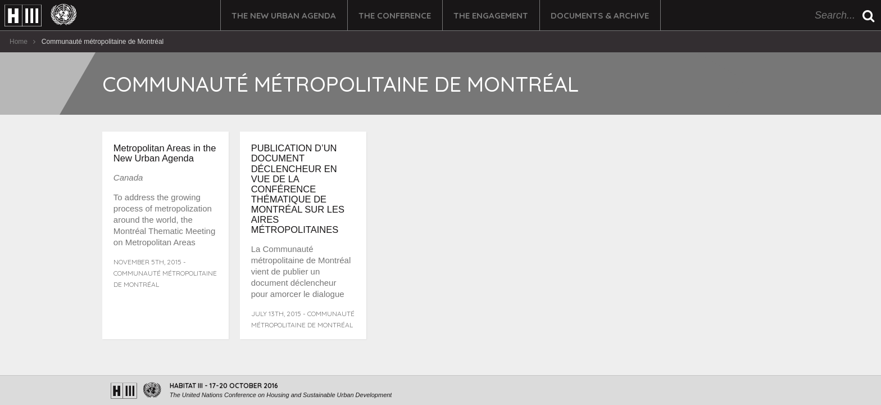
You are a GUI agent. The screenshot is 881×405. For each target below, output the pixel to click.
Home (19, 42)
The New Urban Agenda (283, 15)
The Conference (394, 15)
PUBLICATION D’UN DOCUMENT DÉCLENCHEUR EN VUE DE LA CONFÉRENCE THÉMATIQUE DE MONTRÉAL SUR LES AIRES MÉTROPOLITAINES (297, 189)
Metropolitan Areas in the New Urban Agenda (164, 153)
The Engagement (490, 15)
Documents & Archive (600, 15)
